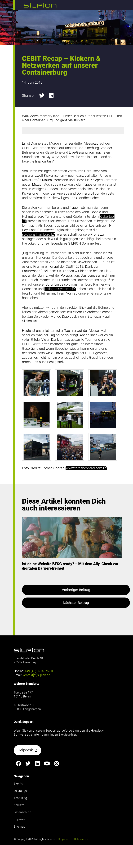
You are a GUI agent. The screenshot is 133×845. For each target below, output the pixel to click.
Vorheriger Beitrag (76, 590)
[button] (40, 5)
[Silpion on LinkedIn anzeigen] (37, 763)
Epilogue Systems (60, 289)
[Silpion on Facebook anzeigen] (18, 763)
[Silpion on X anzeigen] (28, 763)
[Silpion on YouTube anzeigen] (47, 763)
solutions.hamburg (38, 234)
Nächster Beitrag (76, 603)
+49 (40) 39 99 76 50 (39, 671)
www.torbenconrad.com (86, 468)
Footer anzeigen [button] (13, 17)
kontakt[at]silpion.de (36, 675)
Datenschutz (81, 839)
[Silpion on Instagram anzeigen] (56, 763)
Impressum (65, 839)
